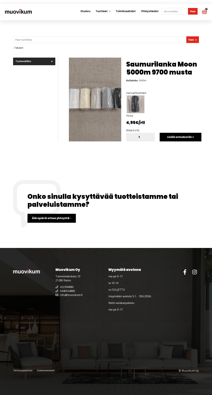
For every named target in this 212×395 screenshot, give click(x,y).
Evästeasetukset (46, 370)
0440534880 (65, 291)
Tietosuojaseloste (22, 370)
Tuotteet (101, 11)
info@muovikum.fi (68, 295)
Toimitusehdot (126, 11)
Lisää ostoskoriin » (180, 137)
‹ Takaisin (18, 47)
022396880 (64, 287)
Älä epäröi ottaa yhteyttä (51, 218)
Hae (192, 11)
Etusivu (85, 11)
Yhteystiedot (150, 11)
